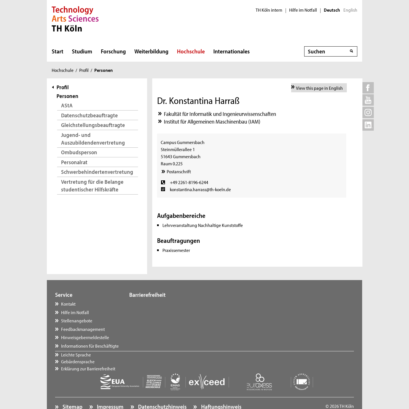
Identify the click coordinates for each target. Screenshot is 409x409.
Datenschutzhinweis (162, 391)
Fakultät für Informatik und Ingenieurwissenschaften (220, 113)
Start (57, 51)
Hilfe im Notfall (303, 10)
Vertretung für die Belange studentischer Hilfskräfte (92, 185)
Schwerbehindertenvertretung (97, 171)
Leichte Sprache (150, 304)
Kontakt (68, 304)
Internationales (231, 51)
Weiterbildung (151, 51)
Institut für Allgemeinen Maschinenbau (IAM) (212, 121)
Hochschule (191, 51)
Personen (67, 95)
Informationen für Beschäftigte (90, 346)
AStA (67, 105)
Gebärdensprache (151, 312)
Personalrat (74, 162)
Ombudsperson (79, 152)
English (350, 10)
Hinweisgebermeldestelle (85, 337)
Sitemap (71, 391)
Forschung (113, 51)
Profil (84, 70)
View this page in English (319, 88)
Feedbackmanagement (83, 329)
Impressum (110, 391)
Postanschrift (179, 171)
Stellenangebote (76, 320)
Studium (82, 51)
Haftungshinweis (220, 391)
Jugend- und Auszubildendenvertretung (93, 138)
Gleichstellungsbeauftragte (93, 124)
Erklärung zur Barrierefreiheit (162, 320)
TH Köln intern (269, 10)
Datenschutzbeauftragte (89, 115)
